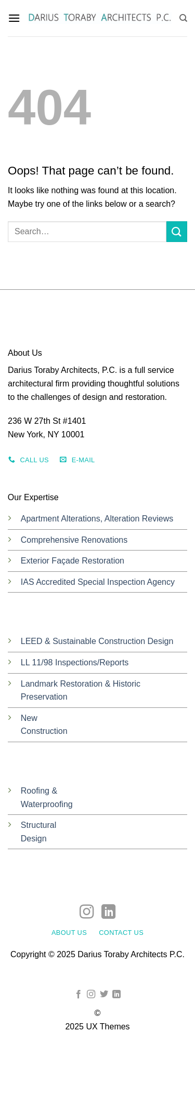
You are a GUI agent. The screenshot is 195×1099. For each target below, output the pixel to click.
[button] (14, 18)
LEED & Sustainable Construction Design (97, 641)
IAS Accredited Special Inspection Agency (98, 582)
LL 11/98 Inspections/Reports (75, 662)
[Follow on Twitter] (104, 994)
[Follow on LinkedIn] (108, 913)
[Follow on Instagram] (87, 913)
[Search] (183, 18)
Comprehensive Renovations (74, 539)
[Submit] (176, 231)
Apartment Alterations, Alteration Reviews (97, 518)
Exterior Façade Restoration (72, 560)
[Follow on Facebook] (78, 994)
